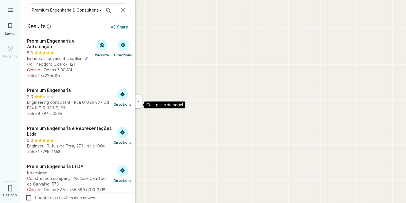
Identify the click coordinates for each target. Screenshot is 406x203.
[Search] (108, 11)
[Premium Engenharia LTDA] (77, 178)
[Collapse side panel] (138, 101)
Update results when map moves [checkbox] (60, 198)
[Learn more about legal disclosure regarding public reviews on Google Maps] (49, 26)
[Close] (123, 11)
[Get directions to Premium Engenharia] (123, 97)
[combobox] (66, 10)
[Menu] (10, 10)
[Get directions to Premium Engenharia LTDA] (123, 173)
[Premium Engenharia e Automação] (77, 58)
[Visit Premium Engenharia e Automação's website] (101, 48)
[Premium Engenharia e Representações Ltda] (77, 140)
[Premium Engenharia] (77, 102)
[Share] (120, 27)
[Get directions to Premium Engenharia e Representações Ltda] (123, 135)
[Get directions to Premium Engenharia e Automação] (123, 48)
